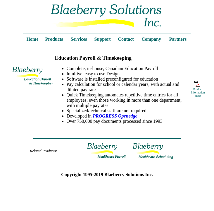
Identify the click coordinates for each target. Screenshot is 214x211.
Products (54, 39)
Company (151, 39)
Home (32, 39)
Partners (178, 39)
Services (79, 39)
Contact (126, 39)
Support (102, 39)
